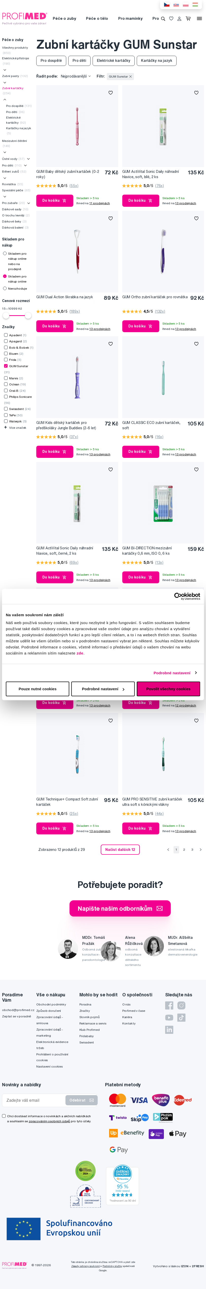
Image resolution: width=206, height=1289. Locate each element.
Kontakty (128, 1023)
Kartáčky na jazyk (18, 130)
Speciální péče (16, 190)
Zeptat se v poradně (16, 1016)
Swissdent (86, 1042)
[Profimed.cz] (25, 18)
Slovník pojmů (89, 1017)
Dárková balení (15, 227)
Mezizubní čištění (14, 143)
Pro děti (15, 112)
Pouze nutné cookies (38, 689)
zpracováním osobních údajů (49, 1121)
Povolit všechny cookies (168, 689)
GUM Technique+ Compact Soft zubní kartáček (67, 801)
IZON (184, 1266)
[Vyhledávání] (163, 18)
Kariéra (127, 1017)
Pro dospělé (19, 105)
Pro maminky (130, 18)
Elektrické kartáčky (16, 120)
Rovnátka (12, 184)
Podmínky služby (112, 1266)
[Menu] (199, 18)
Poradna (85, 1004)
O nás (126, 1004)
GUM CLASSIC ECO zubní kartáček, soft (151, 425)
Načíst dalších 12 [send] (120, 849)
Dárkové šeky (14, 221)
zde (80, 653)
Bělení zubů (14, 171)
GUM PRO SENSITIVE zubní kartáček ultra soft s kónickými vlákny (152, 801)
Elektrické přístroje (15, 61)
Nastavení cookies (49, 1066)
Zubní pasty (15, 76)
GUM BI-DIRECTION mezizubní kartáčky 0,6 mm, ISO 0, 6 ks (147, 550)
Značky (84, 1010)
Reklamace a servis (92, 1023)
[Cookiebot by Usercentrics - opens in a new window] (178, 596)
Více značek (15, 427)
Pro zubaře (13, 202)
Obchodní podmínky (51, 1004)
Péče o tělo (97, 18)
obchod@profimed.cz (18, 1010)
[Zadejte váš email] (34, 1100)
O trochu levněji (16, 215)
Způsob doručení (48, 1010)
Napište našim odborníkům (120, 908)
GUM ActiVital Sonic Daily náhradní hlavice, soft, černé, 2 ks (64, 550)
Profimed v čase (133, 1010)
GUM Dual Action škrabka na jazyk (64, 297)
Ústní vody (13, 158)
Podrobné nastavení (171, 672)
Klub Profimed (89, 1029)
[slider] (6, 315)
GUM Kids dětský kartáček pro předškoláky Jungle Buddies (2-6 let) (66, 425)
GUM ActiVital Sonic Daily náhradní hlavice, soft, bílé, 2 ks (150, 174)
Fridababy (86, 1036)
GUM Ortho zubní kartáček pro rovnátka (155, 297)
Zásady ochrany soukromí (85, 1266)
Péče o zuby (64, 18)
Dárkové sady (15, 209)
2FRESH (198, 1266)
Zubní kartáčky (12, 90)
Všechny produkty (15, 50)
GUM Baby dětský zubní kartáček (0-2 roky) (67, 174)
